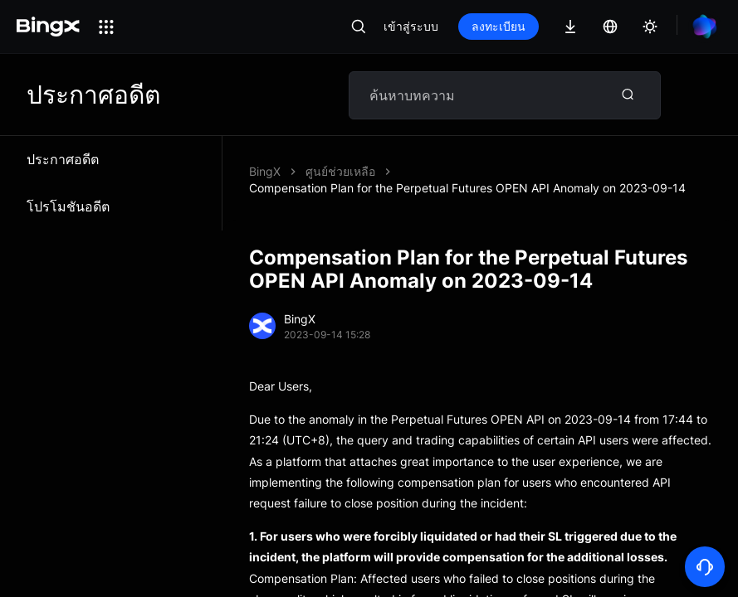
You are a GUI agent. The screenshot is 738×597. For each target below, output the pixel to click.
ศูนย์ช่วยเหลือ (340, 171)
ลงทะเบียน (498, 26)
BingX (265, 171)
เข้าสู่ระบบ (411, 26)
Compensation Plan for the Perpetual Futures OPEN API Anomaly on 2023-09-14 (467, 188)
